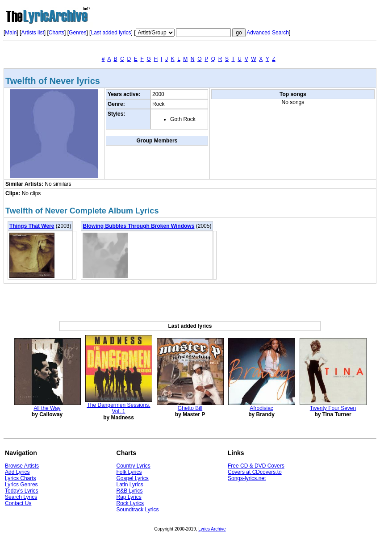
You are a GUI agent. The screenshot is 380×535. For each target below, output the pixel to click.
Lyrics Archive (211, 529)
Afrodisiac (261, 408)
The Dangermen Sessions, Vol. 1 (118, 408)
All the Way (46, 408)
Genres (77, 32)
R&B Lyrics (130, 491)
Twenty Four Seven (333, 408)
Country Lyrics (133, 466)
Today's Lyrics (21, 491)
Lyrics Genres (21, 484)
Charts (56, 32)
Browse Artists (22, 466)
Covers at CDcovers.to (255, 472)
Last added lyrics (111, 32)
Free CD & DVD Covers (256, 466)
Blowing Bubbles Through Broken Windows (138, 226)
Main (11, 32)
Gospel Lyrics (133, 478)
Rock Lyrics (130, 503)
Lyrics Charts (20, 478)
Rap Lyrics (129, 497)
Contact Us (18, 503)
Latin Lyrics (130, 484)
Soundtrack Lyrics (138, 509)
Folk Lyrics (129, 472)
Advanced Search (267, 32)
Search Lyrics (21, 497)
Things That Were (31, 226)
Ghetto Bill (190, 408)
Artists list (32, 32)
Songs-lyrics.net (247, 478)
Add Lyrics (17, 472)
